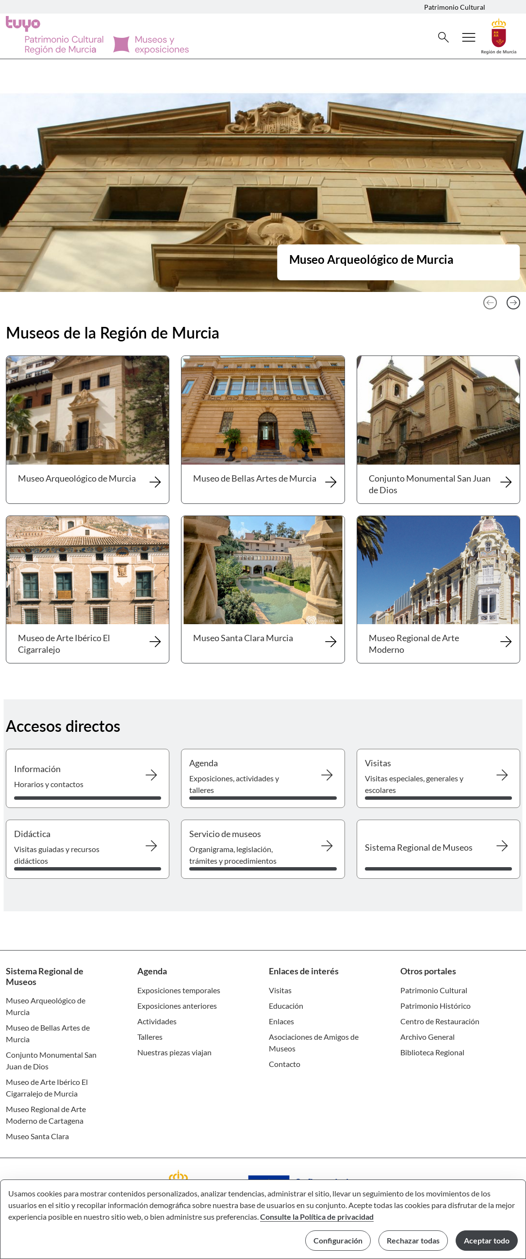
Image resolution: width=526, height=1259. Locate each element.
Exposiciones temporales (178, 990)
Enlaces (281, 1021)
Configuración (337, 1240)
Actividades (157, 1021)
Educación (286, 1005)
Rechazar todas (413, 1240)
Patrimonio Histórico (435, 1005)
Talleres (150, 1036)
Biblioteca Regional (432, 1052)
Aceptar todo (487, 1240)
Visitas (280, 990)
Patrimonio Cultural (454, 7)
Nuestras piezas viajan (174, 1052)
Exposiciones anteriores (177, 1005)
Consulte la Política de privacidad (317, 1216)
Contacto (284, 1063)
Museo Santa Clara (37, 1136)
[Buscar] (443, 37)
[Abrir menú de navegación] (468, 37)
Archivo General (427, 1036)
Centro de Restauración (439, 1021)
